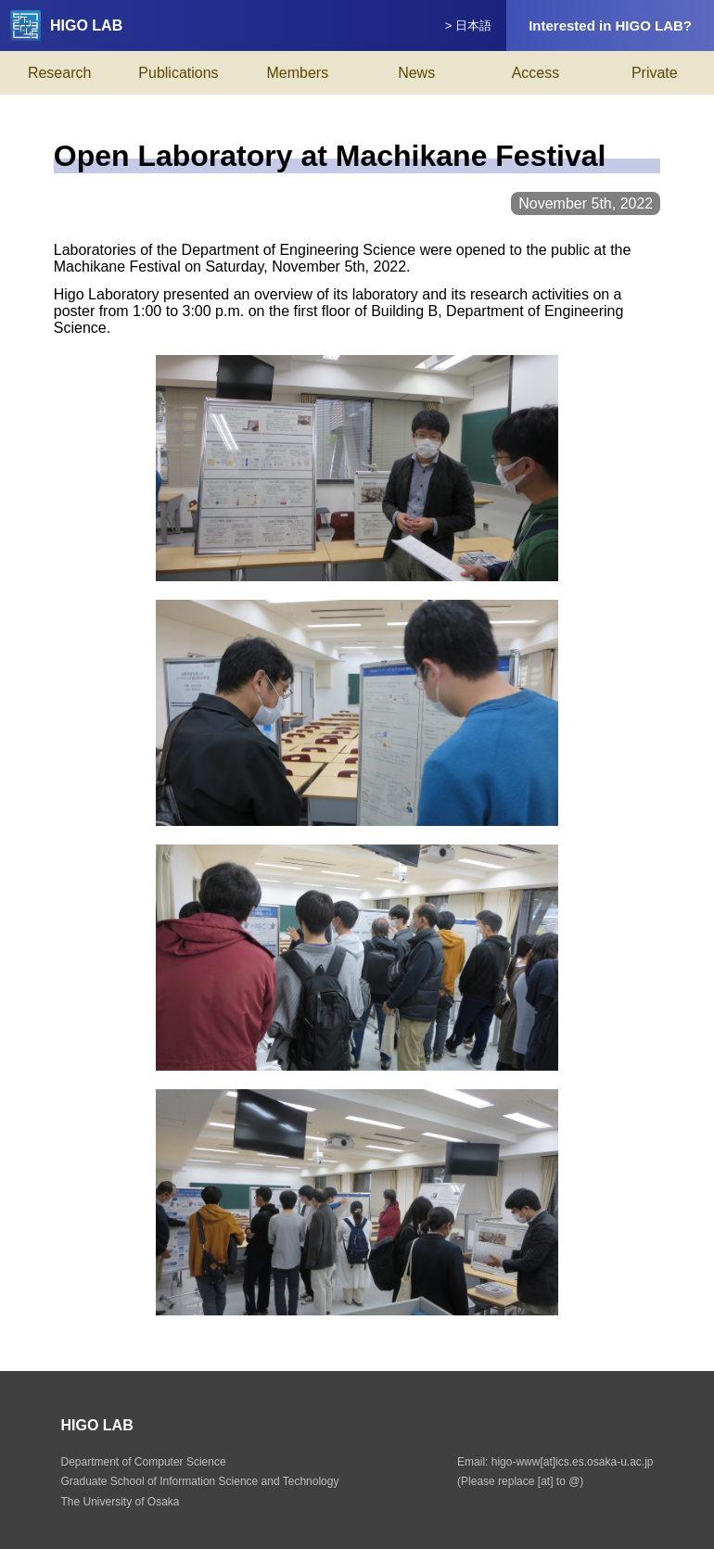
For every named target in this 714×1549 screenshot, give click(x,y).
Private (654, 73)
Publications (178, 73)
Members (297, 73)
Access (536, 73)
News (416, 73)
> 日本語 (468, 25)
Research (59, 73)
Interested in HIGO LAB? (610, 25)
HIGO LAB (66, 25)
